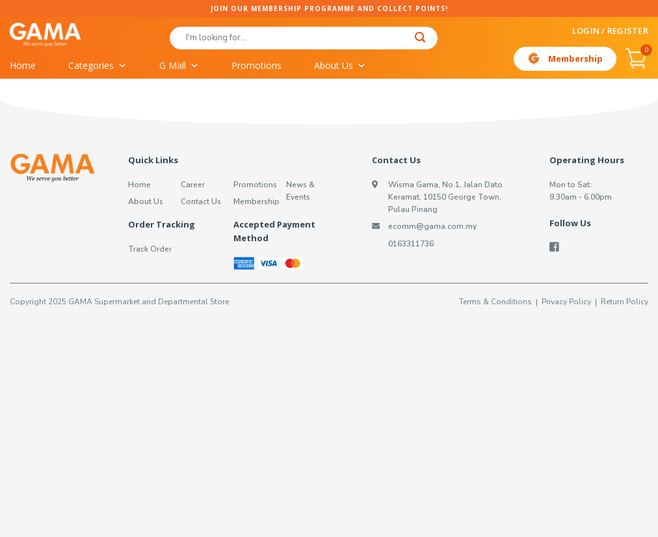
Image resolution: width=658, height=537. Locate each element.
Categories (97, 66)
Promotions (256, 65)
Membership (575, 58)
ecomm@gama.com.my (432, 226)
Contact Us (201, 201)
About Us (340, 66)
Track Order (150, 249)
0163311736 (411, 244)
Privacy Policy (566, 301)
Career (193, 184)
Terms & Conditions (495, 301)
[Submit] (420, 38)
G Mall (179, 66)
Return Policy (624, 301)
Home (23, 65)
